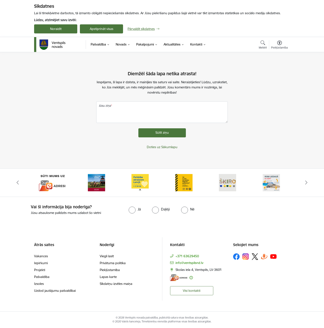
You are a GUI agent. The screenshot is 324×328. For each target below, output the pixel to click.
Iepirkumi (41, 263)
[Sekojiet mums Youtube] (273, 256)
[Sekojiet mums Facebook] (236, 256)
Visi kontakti (191, 291)
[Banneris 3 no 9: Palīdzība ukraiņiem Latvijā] (140, 182)
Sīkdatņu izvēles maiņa (116, 284)
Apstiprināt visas (101, 29)
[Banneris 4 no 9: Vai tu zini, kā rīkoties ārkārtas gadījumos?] (184, 182)
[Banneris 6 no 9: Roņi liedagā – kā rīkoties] (271, 182)
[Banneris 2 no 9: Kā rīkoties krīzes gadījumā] (96, 182)
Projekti (39, 270)
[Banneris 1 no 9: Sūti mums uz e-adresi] (53, 182)
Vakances (41, 256)
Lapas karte (108, 277)
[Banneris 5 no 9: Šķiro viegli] (227, 182)
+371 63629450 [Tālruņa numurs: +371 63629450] (187, 256)
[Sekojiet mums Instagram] (245, 256)
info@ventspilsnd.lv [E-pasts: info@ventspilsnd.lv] (189, 263)
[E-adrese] (178, 277)
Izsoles (39, 284)
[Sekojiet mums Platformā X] (255, 256)
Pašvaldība (41, 277)
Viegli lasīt (107, 256)
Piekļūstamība (110, 270)
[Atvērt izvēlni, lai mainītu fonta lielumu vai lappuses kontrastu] (279, 45)
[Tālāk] (306, 182)
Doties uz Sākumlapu (162, 147)
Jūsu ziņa (105, 106)
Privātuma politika (113, 263)
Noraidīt (56, 29)
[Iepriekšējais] (18, 182)
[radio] (135, 209)
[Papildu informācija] (191, 277)
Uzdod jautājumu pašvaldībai (55, 291)
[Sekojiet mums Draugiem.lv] (264, 256)
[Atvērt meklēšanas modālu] (263, 45)
